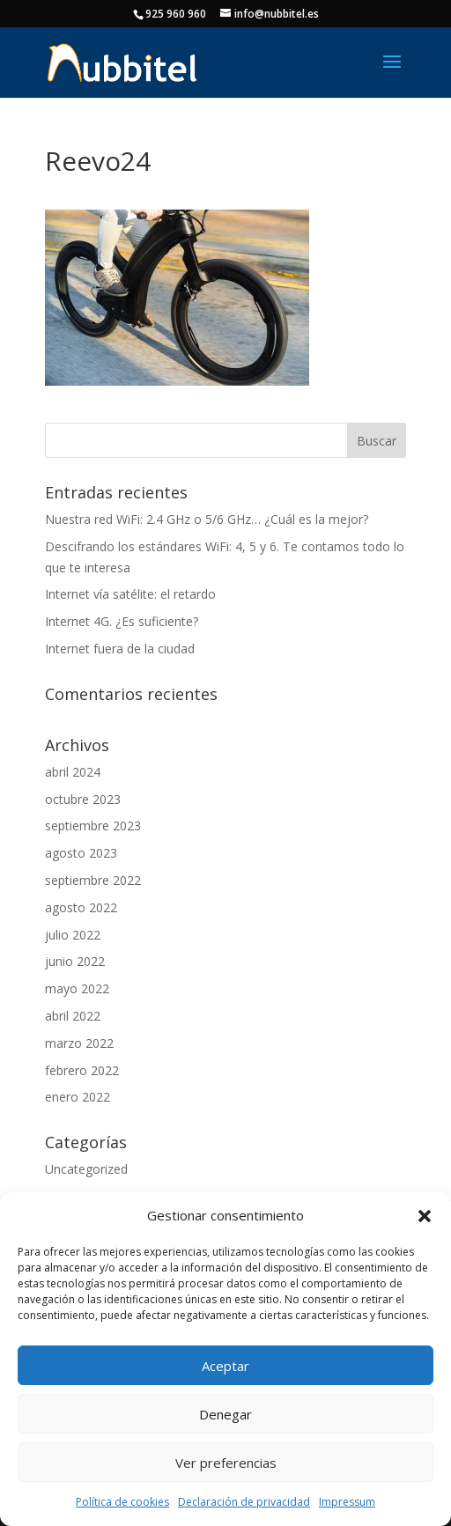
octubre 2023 (83, 799)
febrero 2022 (82, 1070)
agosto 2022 (81, 907)
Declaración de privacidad (244, 1501)
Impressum (347, 1501)
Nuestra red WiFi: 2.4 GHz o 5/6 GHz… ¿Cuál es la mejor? (206, 519)
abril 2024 (72, 771)
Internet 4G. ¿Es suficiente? (121, 621)
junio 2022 (75, 961)
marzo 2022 (79, 1043)
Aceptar (225, 1366)
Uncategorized (86, 1169)
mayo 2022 (77, 988)
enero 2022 (77, 1096)
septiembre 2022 (93, 880)
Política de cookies (122, 1501)
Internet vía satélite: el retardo (130, 594)
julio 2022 (72, 934)
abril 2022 (72, 1015)
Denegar (225, 1414)
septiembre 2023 (93, 825)
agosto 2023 (81, 852)
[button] (424, 1216)
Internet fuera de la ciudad (120, 648)
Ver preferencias (226, 1462)
